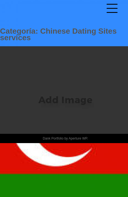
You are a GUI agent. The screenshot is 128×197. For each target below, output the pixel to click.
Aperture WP (78, 138)
